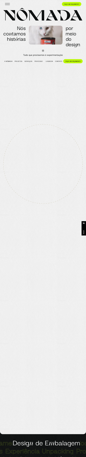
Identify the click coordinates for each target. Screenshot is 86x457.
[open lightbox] (45, 36)
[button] (45, 36)
